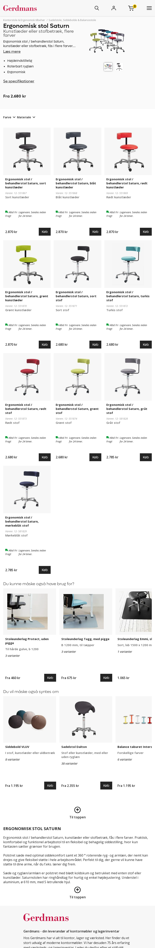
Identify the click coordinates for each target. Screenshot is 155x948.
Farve (7, 117)
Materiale (24, 117)
